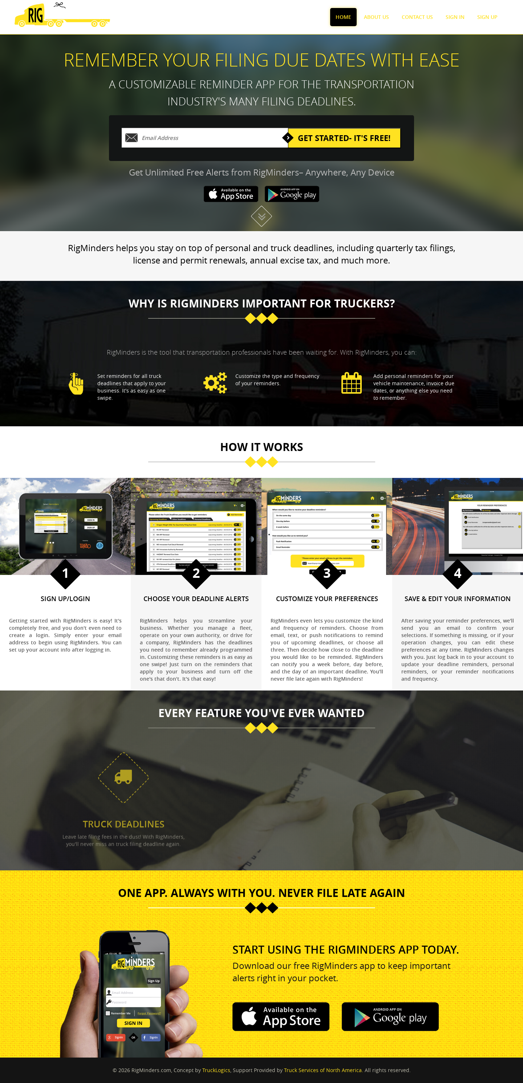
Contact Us (417, 16)
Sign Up (487, 16)
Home (343, 16)
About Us (376, 16)
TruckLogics (216, 1070)
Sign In (455, 16)
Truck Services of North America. (323, 1070)
